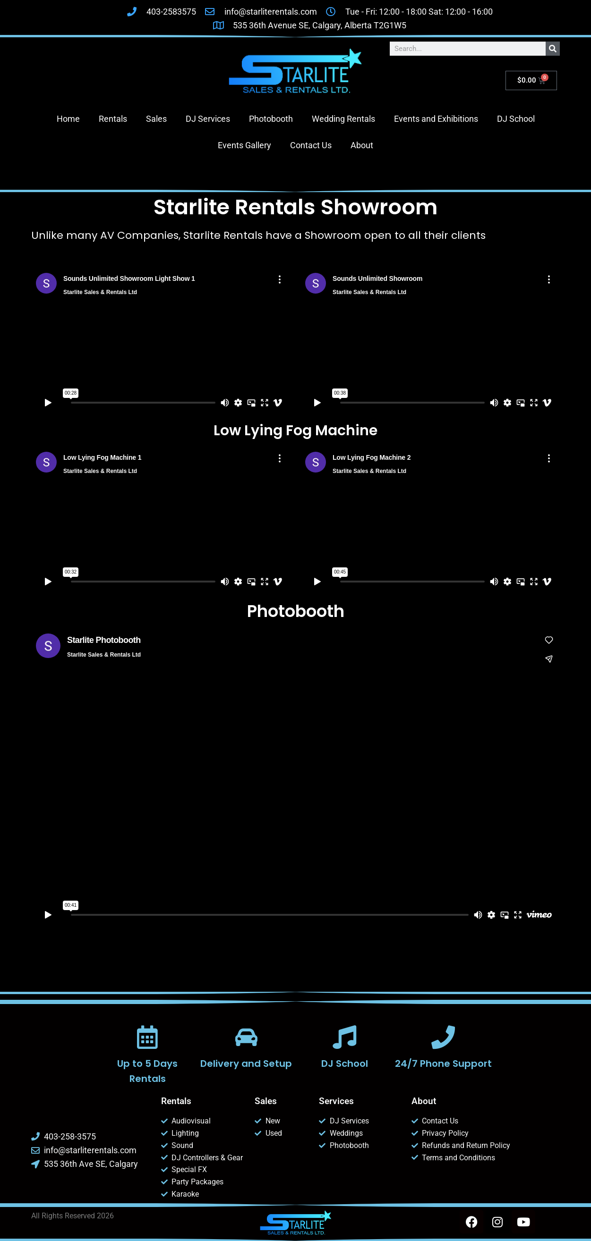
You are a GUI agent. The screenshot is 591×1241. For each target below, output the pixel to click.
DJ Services (208, 119)
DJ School (516, 119)
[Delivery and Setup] (246, 1037)
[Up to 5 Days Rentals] (148, 1037)
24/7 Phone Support (443, 1063)
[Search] (553, 49)
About (362, 145)
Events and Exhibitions (436, 119)
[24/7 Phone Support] (443, 1037)
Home (68, 119)
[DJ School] (345, 1037)
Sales (156, 119)
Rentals (113, 119)
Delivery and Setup (246, 1063)
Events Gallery (244, 145)
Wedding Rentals (343, 119)
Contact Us (311, 145)
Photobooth (271, 119)
